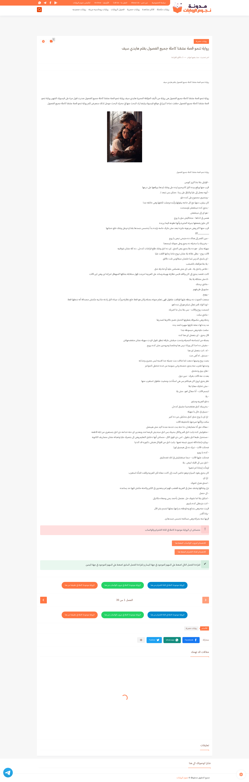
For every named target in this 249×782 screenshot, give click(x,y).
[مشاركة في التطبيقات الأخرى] (141, 640)
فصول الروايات (118, 11)
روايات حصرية (133, 11)
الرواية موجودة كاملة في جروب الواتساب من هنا (123, 585)
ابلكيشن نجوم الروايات (81, 3)
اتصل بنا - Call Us (120, 3)
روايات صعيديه (79, 11)
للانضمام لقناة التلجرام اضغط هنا (192, 552)
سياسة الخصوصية (159, 3)
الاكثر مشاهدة (148, 11)
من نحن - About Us (139, 3)
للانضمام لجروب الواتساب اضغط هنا (190, 543)
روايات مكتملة (163, 11)
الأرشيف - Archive (101, 3)
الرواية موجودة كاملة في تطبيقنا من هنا (79, 585)
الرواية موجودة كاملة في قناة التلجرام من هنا (167, 585)
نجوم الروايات (182, 778)
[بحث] (39, 10)
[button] (191, 640)
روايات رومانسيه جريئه (98, 11)
